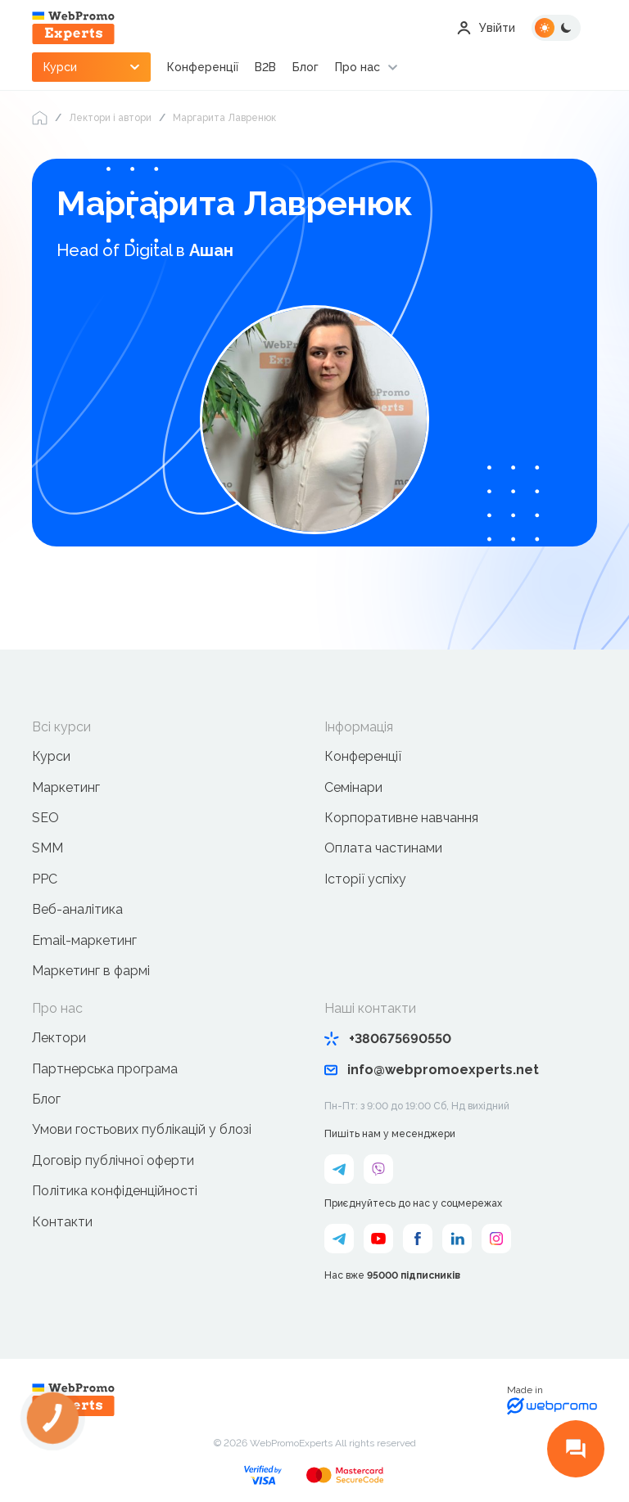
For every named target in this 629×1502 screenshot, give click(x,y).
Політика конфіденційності (114, 1190)
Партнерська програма (105, 1069)
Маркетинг (66, 787)
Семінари (353, 787)
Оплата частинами (383, 848)
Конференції (202, 67)
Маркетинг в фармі (91, 970)
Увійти (486, 27)
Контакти (62, 1222)
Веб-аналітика (77, 909)
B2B (265, 67)
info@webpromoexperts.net (431, 1069)
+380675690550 (387, 1038)
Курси (51, 756)
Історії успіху (365, 879)
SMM (47, 848)
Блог (305, 67)
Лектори (59, 1038)
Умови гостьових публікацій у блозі (141, 1129)
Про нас (357, 67)
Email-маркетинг (84, 940)
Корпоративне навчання (401, 817)
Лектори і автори (110, 118)
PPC (44, 879)
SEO (45, 817)
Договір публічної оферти (113, 1160)
